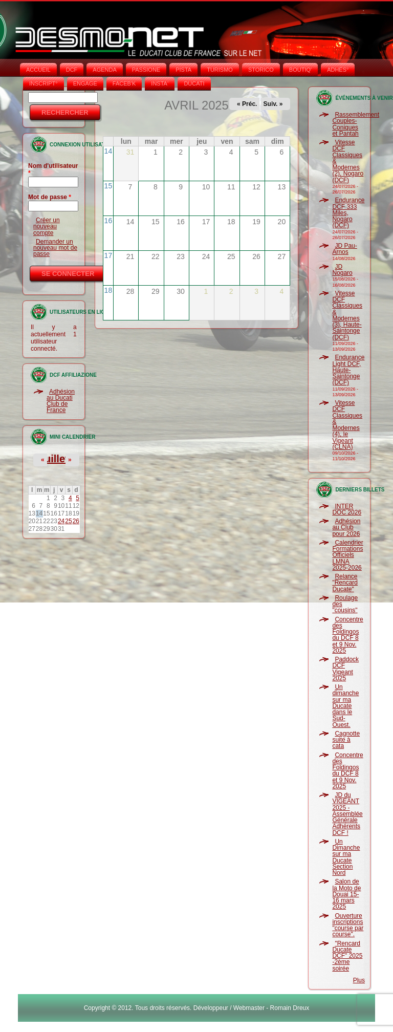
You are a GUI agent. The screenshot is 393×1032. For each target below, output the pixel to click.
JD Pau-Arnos (344, 248)
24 (61, 521)
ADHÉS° (337, 70)
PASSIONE (146, 70)
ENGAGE (85, 83)
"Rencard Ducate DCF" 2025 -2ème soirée (347, 956)
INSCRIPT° (43, 83)
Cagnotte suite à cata (346, 740)
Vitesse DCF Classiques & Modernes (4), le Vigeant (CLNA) (347, 424)
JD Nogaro (342, 269)
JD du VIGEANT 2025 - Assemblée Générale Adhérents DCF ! (347, 813)
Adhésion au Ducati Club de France (61, 401)
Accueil (38, 70)
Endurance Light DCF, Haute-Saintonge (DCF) (348, 370)
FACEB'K (124, 83)
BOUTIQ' (300, 70)
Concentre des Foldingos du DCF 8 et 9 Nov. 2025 (347, 635)
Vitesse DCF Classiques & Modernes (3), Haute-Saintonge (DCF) (347, 315)
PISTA (183, 70)
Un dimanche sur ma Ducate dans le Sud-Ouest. (345, 705)
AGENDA (104, 70)
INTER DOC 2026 (346, 509)
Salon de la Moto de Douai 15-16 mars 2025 (346, 894)
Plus (359, 980)
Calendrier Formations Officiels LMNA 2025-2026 (347, 555)
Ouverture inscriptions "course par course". (347, 925)
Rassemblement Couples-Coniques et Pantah (355, 124)
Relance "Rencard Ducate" (345, 583)
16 (108, 221)
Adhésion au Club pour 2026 (346, 528)
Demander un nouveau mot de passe (55, 248)
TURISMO (220, 70)
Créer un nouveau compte (46, 226)
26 (76, 521)
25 (68, 521)
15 (108, 186)
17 (108, 255)
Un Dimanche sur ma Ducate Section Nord (346, 857)
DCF (72, 70)
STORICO (261, 70)
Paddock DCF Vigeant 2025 (345, 669)
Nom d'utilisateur (53, 169)
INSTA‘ (159, 83)
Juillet (54, 458)
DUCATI (194, 83)
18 (108, 290)
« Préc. (247, 103)
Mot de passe (49, 197)
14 (108, 151)
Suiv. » (273, 103)
